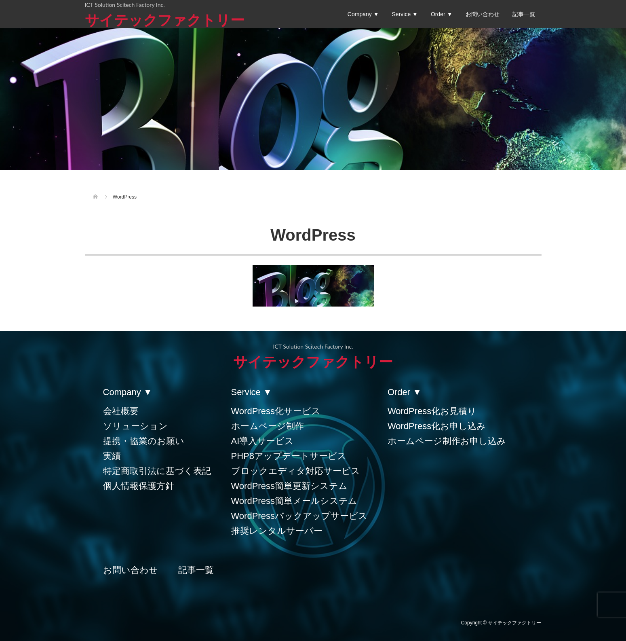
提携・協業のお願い (143, 441)
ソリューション (135, 426)
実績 (112, 456)
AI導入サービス (262, 441)
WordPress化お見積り (432, 411)
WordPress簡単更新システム (289, 486)
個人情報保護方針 (138, 486)
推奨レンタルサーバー (276, 531)
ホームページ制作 (267, 426)
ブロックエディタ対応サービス (295, 471)
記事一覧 (523, 14)
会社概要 (121, 411)
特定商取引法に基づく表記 (157, 471)
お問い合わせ (483, 14)
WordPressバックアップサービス (299, 516)
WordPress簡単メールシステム (294, 501)
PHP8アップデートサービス (288, 456)
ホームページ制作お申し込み (447, 441)
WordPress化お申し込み (437, 426)
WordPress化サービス (275, 411)
